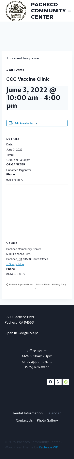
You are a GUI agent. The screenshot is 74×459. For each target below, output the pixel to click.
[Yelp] (58, 382)
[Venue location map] (37, 212)
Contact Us (24, 420)
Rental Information (28, 413)
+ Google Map (15, 264)
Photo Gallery (47, 420)
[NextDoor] (66, 382)
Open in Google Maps (21, 333)
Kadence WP (48, 447)
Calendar (54, 413)
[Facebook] (50, 382)
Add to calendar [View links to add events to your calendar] (24, 123)
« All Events (15, 70)
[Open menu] (69, 11)
